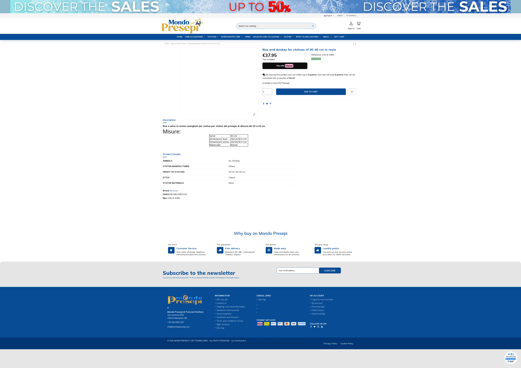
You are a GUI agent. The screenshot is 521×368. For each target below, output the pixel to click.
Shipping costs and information (230, 306)
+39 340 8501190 (175, 322)
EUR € (340, 16)
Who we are (222, 299)
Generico (174, 190)
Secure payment (223, 313)
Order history (318, 310)
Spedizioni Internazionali (227, 310)
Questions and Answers (227, 317)
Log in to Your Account (322, 299)
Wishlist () (351, 16)
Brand (166, 190)
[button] (195, 37)
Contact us (221, 303)
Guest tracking (318, 313)
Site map (220, 328)
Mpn (165, 198)
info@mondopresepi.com (178, 327)
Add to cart (311, 92)
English (329, 16)
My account (317, 303)
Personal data (318, 306)
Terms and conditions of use (229, 321)
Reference (316, 54)
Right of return (223, 324)
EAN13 (166, 194)
